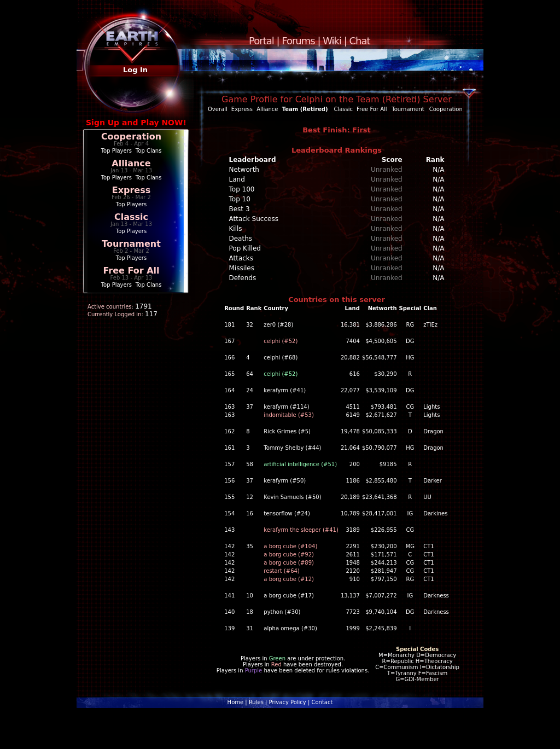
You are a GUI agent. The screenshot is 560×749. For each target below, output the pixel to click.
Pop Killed (245, 248)
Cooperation (131, 136)
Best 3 (239, 209)
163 (229, 407)
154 (229, 513)
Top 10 (239, 199)
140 (229, 612)
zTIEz (430, 325)
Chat (359, 41)
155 (229, 497)
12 (249, 497)
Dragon (433, 431)
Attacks (241, 258)
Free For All (131, 270)
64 (249, 374)
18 (249, 612)
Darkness (436, 596)
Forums (298, 41)
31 (249, 628)
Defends (242, 278)
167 (229, 341)
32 (249, 325)
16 (249, 513)
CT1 (428, 546)
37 (249, 407)
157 (229, 464)
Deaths (241, 238)
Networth (244, 169)
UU (427, 497)
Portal (261, 41)
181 (229, 325)
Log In (135, 70)
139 (229, 628)
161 (229, 448)
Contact (321, 702)
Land (237, 179)
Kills (235, 229)
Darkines (435, 513)
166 (229, 358)
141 (229, 596)
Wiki (332, 41)
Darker (432, 481)
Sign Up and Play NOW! (136, 122)
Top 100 (242, 189)
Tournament (131, 244)
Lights (431, 407)
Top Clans (149, 151)
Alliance (131, 163)
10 (249, 596)
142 (229, 546)
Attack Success (253, 219)
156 (229, 481)
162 (229, 431)
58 (249, 464)
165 (229, 374)
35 (249, 546)
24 (249, 390)
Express (131, 190)
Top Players (116, 151)
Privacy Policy (287, 702)
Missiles (242, 268)
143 (229, 530)
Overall (218, 109)
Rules (256, 702)
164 (229, 390)
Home (236, 702)
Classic (131, 217)
